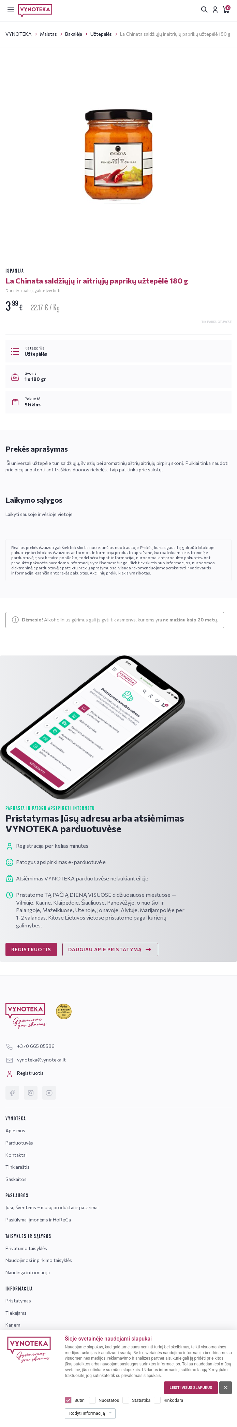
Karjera (12, 1325)
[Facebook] (12, 1093)
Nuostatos (109, 1400)
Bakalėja (73, 34)
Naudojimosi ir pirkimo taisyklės (38, 1260)
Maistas (48, 34)
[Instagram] (31, 1093)
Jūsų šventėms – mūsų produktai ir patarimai (52, 1207)
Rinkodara (173, 1400)
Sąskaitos (16, 1179)
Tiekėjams (16, 1313)
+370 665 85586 (30, 1046)
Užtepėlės (101, 34)
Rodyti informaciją (87, 1413)
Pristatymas (18, 1300)
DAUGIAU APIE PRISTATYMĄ (110, 949)
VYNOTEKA (18, 34)
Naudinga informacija (27, 1272)
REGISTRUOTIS (31, 949)
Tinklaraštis (17, 1167)
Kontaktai (16, 1155)
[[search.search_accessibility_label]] (204, 9)
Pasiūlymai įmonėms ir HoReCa (38, 1219)
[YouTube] (49, 1093)
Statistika (141, 1400)
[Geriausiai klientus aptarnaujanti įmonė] (64, 1012)
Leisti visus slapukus (191, 1387)
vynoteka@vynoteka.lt (35, 1060)
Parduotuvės (19, 1143)
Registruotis (24, 1074)
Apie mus (15, 1130)
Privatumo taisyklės (26, 1248)
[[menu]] (10, 9)
